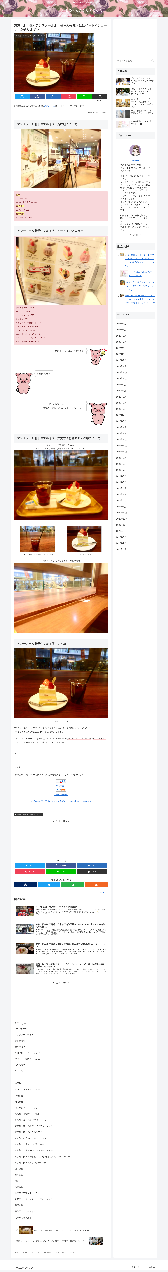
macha (135, 160)
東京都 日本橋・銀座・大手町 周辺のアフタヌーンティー (42, 1158)
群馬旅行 (19, 1188)
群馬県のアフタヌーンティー (28, 1195)
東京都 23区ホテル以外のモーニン (32, 1146)
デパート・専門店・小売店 (27, 1060)
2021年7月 (121, 470)
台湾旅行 (19, 1097)
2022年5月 (121, 409)
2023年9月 (121, 336)
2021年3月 (121, 494)
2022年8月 (121, 391)
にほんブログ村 (61, 786)
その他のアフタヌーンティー (28, 1054)
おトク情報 (20, 1042)
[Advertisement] (61, 839)
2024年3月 (121, 324)
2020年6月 (121, 549)
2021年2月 (121, 500)
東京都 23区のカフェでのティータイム (28, 814)
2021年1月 (121, 507)
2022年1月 (121, 433)
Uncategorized (21, 1030)
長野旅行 (19, 1207)
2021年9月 (121, 458)
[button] (152, 60)
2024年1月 (121, 330)
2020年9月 (121, 531)
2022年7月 (121, 397)
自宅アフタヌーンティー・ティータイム (33, 1201)
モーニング (20, 1073)
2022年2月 (121, 427)
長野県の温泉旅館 (23, 1219)
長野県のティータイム (25, 1213)
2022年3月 (121, 421)
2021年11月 (121, 446)
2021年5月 (121, 482)
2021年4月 (121, 488)
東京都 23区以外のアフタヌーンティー (34, 1152)
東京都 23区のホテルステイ (28, 1134)
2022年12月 (121, 372)
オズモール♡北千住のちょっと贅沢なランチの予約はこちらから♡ (61, 801)
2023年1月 (121, 366)
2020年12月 (121, 513)
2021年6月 (121, 476)
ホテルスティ (21, 1067)
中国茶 (18, 1085)
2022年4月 (121, 415)
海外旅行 (19, 1176)
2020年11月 (121, 519)
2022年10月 (121, 378)
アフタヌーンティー (24, 1036)
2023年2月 (121, 360)
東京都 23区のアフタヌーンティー (32, 1121)
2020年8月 (121, 537)
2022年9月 (121, 385)
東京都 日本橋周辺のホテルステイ (31, 1164)
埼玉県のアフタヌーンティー (28, 1109)
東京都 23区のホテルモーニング (30, 1140)
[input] (135, 60)
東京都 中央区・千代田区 (27, 1115)
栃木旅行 (19, 1170)
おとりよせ (20, 1048)
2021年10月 (121, 452)
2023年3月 (121, 354)
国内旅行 (19, 1103)
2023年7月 (121, 342)
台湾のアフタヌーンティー (27, 1091)
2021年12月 (121, 439)
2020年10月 (121, 525)
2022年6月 (121, 403)
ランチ (18, 1079)
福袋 (17, 1182)
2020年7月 (121, 543)
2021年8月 (121, 464)
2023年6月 (121, 348)
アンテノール (49, 106)
